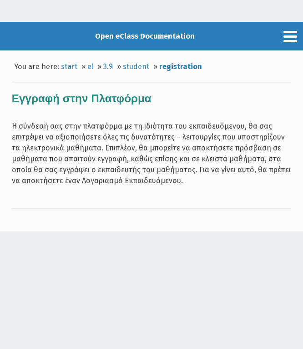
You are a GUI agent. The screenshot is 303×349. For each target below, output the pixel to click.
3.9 (108, 66)
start (69, 66)
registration (180, 66)
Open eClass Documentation (145, 36)
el (90, 66)
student (136, 66)
